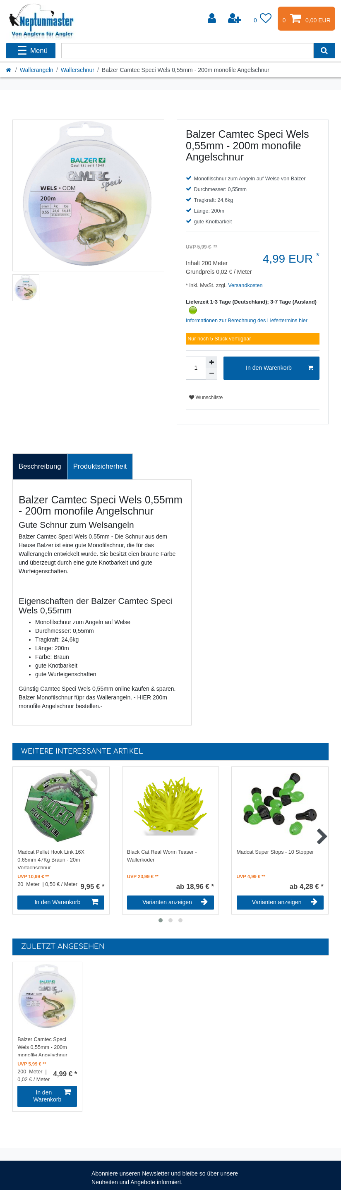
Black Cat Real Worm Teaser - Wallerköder (162, 856)
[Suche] (324, 50)
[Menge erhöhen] (211, 362)
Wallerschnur (77, 70)
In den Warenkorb (279, 368)
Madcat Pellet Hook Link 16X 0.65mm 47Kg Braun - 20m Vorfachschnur (50, 859)
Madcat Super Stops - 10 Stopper (275, 852)
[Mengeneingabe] (196, 368)
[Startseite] (9, 70)
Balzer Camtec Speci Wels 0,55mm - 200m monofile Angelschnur (42, 1046)
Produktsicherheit (100, 466)
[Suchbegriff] (187, 50)
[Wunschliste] (262, 19)
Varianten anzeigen (175, 902)
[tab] (39, 466)
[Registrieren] (235, 19)
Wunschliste (206, 397)
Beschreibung (40, 466)
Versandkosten (245, 285)
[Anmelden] (212, 19)
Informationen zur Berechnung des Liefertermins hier (246, 320)
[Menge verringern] (211, 374)
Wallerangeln (36, 70)
